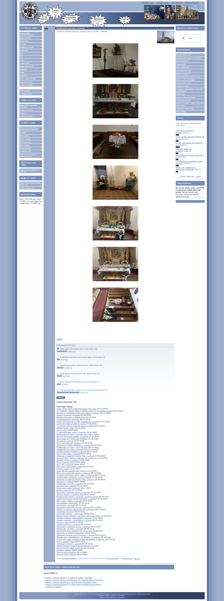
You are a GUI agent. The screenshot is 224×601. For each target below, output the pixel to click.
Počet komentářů (113, 558)
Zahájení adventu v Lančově (68, 524)
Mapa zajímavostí (26, 66)
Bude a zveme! (25, 38)
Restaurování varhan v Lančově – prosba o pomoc (77, 497)
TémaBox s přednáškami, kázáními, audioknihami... (189, 90)
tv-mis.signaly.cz (35, 201)
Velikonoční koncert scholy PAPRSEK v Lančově (76, 499)
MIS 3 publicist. (25, 142)
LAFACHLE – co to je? (65, 505)
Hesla (22, 60)
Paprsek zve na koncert (66, 552)
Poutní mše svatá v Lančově (68, 454)
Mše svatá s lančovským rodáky (69, 467)
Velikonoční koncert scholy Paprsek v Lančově (75, 535)
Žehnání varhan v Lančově (67, 460)
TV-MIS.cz (177, 2)
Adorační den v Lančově (66, 486)
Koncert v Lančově (64, 522)
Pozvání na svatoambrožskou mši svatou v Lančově (77, 413)
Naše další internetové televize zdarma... (28, 155)
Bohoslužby (24, 41)
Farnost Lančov (62, 469)
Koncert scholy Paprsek (66, 554)
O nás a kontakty (26, 85)
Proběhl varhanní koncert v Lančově (71, 452)
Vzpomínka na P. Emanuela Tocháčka (72, 439)
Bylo (21, 54)
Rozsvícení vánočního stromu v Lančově (73, 473)
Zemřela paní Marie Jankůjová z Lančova (73, 445)
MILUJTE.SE (192, 2)
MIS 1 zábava (25, 136)
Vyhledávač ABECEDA (184, 108)
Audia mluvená (25, 151)
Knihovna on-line (26, 110)
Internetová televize (183, 70)
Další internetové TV (183, 74)
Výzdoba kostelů (26, 82)
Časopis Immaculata (183, 83)
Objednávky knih (26, 116)
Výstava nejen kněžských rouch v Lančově (73, 477)
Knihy (22, 72)
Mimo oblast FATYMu (28, 79)
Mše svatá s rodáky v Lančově (69, 501)
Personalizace (25, 91)
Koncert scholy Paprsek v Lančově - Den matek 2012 (78, 516)
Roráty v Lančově (63, 490)
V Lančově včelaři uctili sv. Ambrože (71, 432)
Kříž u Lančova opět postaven (68, 443)
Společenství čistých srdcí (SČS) (188, 58)
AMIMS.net (147, 2)
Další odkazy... (181, 112)
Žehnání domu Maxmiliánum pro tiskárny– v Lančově (78, 537)
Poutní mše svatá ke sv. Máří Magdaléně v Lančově (77, 422)
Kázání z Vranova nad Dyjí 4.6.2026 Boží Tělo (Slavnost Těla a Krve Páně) (74, 580)
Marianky (23, 69)
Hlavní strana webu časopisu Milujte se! (30, 184)
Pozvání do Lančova (64, 441)
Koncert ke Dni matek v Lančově (69, 548)
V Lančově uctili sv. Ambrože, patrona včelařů (75, 426)
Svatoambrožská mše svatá (67, 419)
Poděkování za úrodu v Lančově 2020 (72, 449)
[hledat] (189, 38)
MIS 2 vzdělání (25, 139)
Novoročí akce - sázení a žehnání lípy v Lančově (76, 458)
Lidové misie (24, 63)
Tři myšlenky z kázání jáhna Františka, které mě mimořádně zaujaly (84, 411)
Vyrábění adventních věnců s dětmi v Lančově (75, 475)
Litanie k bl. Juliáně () (54, 587)
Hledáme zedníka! (63, 550)
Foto (21, 57)
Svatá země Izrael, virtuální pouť (188, 77)
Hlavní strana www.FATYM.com (26, 34)
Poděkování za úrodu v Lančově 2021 (72, 447)
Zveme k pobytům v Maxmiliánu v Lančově (74, 520)
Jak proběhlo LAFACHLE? (67, 503)
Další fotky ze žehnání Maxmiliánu (70, 533)
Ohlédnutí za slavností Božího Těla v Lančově (75, 456)
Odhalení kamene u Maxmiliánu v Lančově (74, 518)
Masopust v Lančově (64, 482)
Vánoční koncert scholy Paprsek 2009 (72, 546)
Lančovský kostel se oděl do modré (70, 424)
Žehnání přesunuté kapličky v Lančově (72, 437)
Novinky (23, 133)
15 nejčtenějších (26, 94)
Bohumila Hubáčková (69, 558)
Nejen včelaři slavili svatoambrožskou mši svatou (76, 409)
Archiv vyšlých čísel (27, 188)
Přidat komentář (127, 558)
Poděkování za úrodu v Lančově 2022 (72, 434)
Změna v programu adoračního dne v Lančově (75, 509)
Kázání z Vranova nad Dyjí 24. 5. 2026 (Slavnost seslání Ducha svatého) (73, 585)
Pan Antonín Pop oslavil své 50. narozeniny (74, 531)
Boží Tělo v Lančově (64, 464)
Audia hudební (25, 148)
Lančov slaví (61, 430)
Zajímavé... (24, 76)
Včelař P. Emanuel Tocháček (68, 415)
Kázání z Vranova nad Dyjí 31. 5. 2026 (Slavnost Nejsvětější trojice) (71, 582)
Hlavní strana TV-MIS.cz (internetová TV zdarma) (29, 128)
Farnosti (23, 44)
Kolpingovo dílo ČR (183, 100)
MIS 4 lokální (24, 145)
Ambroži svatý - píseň (65, 428)
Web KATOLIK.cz (182, 61)
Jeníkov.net (180, 94)
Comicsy (23, 113)
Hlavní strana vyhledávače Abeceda (30, 171)
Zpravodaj (23, 50)
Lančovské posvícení (65, 512)
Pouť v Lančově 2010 (65, 542)
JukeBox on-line (182, 86)
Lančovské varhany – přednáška (69, 514)
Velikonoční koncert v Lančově (69, 544)
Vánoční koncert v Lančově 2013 (69, 494)
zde (34, 199)
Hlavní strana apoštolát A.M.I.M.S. (28, 106)
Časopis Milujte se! (183, 55)
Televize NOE (181, 64)
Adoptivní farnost (26, 47)
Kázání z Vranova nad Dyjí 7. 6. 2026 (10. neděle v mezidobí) (69, 578)
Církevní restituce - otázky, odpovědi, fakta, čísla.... (190, 104)
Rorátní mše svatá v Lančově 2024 (70, 417)
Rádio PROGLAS (182, 67)
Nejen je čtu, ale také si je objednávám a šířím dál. (185, 169)
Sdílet (59, 339)
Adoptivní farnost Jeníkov (186, 97)
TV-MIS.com (162, 2)
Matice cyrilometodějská (185, 80)
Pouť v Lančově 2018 (65, 462)
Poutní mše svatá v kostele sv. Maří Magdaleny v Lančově (80, 539)
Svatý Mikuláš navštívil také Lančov (71, 471)
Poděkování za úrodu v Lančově (69, 484)
